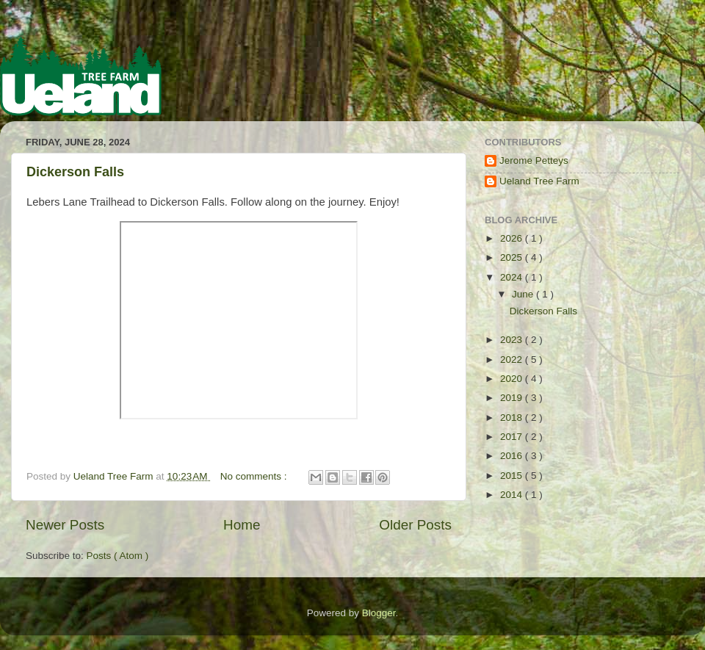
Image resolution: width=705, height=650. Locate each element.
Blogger (379, 612)
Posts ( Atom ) (118, 555)
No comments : (255, 476)
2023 (512, 339)
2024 (512, 277)
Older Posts (415, 524)
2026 (512, 238)
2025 (512, 257)
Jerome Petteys (533, 160)
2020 (512, 378)
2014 (512, 494)
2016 (512, 455)
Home (241, 524)
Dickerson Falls (75, 172)
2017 (512, 436)
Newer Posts (65, 524)
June (524, 294)
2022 (512, 359)
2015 (512, 475)
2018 (512, 417)
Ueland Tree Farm (539, 181)
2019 (512, 397)
